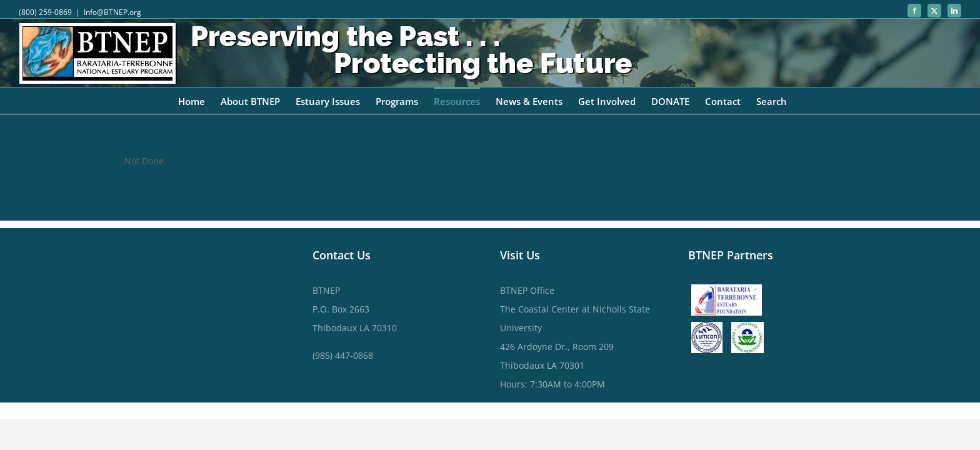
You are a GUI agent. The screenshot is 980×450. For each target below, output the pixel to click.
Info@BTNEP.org (112, 12)
